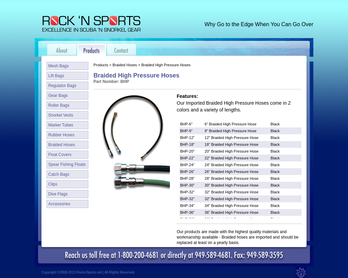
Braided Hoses (61, 144)
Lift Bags (56, 75)
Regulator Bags (62, 85)
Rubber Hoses (61, 135)
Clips (52, 184)
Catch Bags (58, 174)
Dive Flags (58, 194)
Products (100, 65)
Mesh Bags (58, 66)
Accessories (59, 204)
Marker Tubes (60, 125)
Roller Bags (58, 105)
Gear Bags (58, 95)
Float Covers (59, 154)
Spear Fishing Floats (67, 164)
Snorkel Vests (60, 115)
